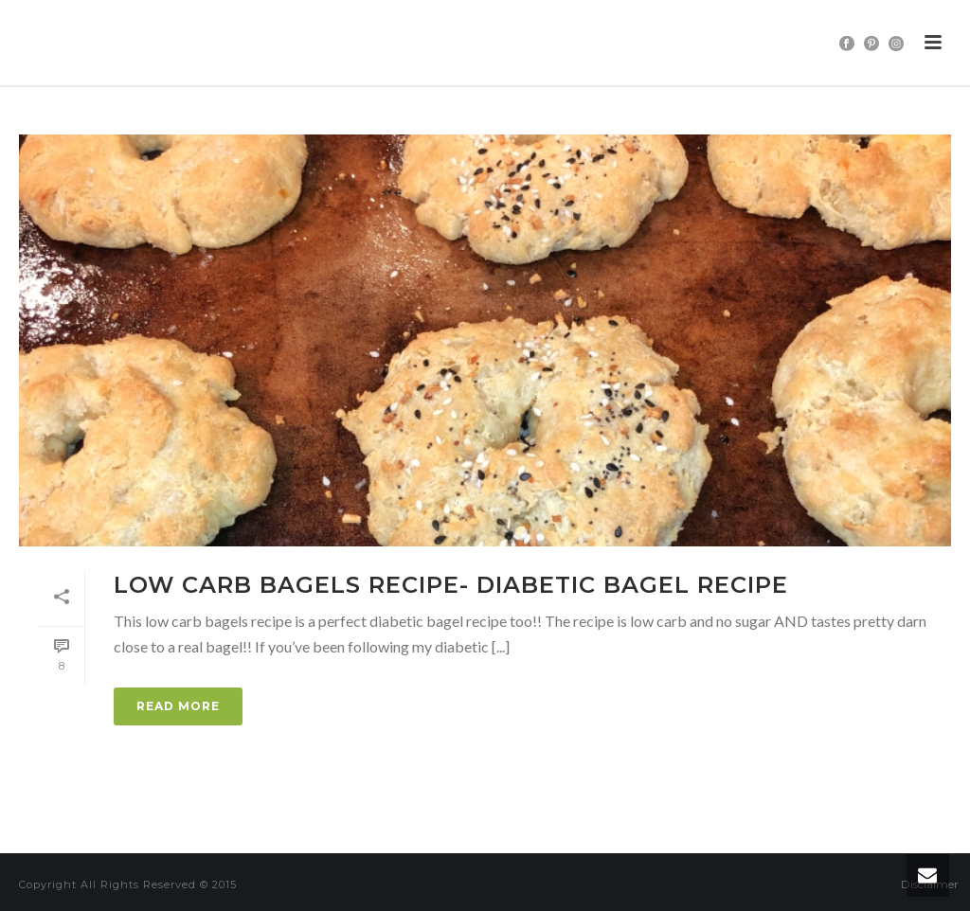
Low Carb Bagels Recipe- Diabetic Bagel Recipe (451, 584)
